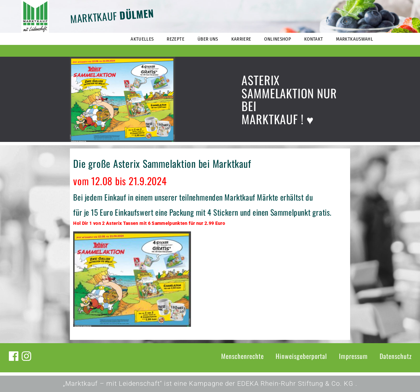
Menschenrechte (242, 356)
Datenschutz (396, 356)
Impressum (353, 356)
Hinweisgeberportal (301, 356)
